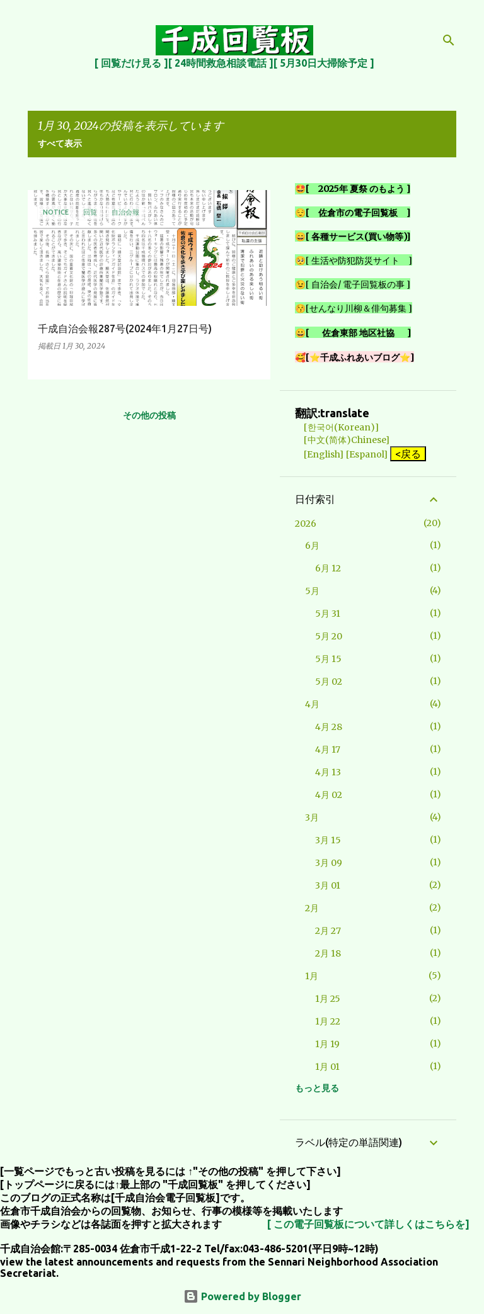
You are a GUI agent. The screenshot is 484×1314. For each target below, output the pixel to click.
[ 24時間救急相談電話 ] (221, 63)
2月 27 (328, 930)
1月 (311, 976)
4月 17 (327, 749)
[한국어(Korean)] (337, 427)
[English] (319, 454)
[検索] (448, 40)
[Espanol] (367, 454)
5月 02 (328, 681)
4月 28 (328, 727)
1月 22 (327, 1021)
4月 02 (328, 794)
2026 (305, 523)
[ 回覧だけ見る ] (131, 63)
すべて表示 (60, 143)
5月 (312, 591)
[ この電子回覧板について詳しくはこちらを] (368, 1224)
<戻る (408, 453)
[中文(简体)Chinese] (342, 440)
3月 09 (328, 862)
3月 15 (328, 840)
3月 (312, 817)
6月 (312, 545)
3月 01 (327, 885)
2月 (312, 908)
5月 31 (327, 613)
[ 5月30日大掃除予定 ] (324, 63)
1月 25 (327, 998)
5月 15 (328, 659)
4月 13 (328, 772)
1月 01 (327, 1066)
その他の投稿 (149, 415)
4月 (312, 704)
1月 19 (327, 1044)
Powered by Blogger (242, 1296)
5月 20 (328, 636)
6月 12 (328, 568)
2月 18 (328, 953)
